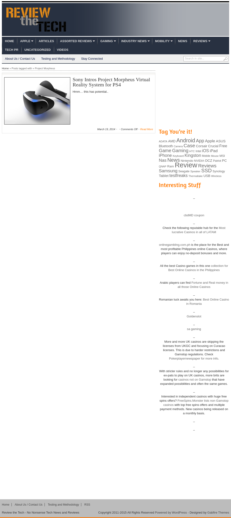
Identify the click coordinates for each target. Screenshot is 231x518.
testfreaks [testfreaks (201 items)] (178, 175)
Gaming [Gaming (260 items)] (180, 150)
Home (9, 41)
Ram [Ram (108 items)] (170, 166)
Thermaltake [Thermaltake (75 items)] (196, 176)
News (182, 41)
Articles (46, 41)
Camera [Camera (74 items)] (178, 146)
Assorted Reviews (76, 41)
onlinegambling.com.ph (174, 244)
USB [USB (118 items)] (206, 176)
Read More (146, 129)
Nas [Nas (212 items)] (163, 160)
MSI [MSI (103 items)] (222, 156)
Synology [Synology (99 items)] (218, 171)
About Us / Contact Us (20, 58)
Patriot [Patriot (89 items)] (217, 160)
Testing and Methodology (58, 58)
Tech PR (11, 49)
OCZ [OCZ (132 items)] (208, 160)
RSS (87, 504)
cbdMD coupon (194, 215)
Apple (25, 41)
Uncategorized (37, 49)
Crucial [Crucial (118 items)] (213, 146)
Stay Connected (92, 58)
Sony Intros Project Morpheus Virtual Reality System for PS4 (111, 82)
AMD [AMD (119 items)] (171, 141)
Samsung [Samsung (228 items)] (168, 170)
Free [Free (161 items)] (223, 146)
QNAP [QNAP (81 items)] (162, 166)
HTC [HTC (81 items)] (192, 151)
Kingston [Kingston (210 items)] (193, 155)
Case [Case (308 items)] (189, 145)
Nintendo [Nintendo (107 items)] (187, 160)
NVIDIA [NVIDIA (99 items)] (199, 160)
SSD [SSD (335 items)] (206, 170)
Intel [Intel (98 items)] (198, 151)
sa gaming (194, 329)
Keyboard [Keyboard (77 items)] (178, 155)
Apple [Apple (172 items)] (210, 141)
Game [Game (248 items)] (165, 150)
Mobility (162, 41)
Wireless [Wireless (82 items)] (216, 176)
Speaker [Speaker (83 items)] (195, 171)
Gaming (106, 41)
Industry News (134, 41)
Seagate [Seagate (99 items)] (184, 171)
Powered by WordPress (171, 512)
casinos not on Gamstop (194, 379)
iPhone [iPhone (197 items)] (165, 155)
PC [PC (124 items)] (224, 160)
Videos (62, 49)
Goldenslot (194, 316)
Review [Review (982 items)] (186, 165)
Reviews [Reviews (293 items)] (207, 165)
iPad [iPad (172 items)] (214, 151)
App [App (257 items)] (200, 140)
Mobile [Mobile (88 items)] (206, 156)
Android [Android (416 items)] (185, 140)
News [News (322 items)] (173, 160)
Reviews (200, 41)
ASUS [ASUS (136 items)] (221, 141)
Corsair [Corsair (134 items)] (201, 146)
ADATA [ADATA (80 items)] (163, 141)
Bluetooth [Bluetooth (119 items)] (166, 146)
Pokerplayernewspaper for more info (193, 358)
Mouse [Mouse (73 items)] (215, 155)
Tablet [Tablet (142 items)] (163, 176)
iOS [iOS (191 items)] (205, 150)
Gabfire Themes (218, 512)
